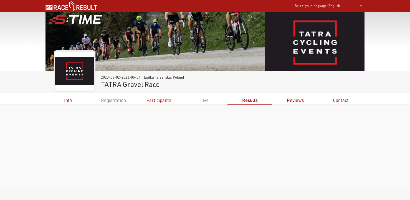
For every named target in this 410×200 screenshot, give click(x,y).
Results (250, 100)
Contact (341, 100)
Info (68, 100)
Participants (158, 100)
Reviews (295, 100)
